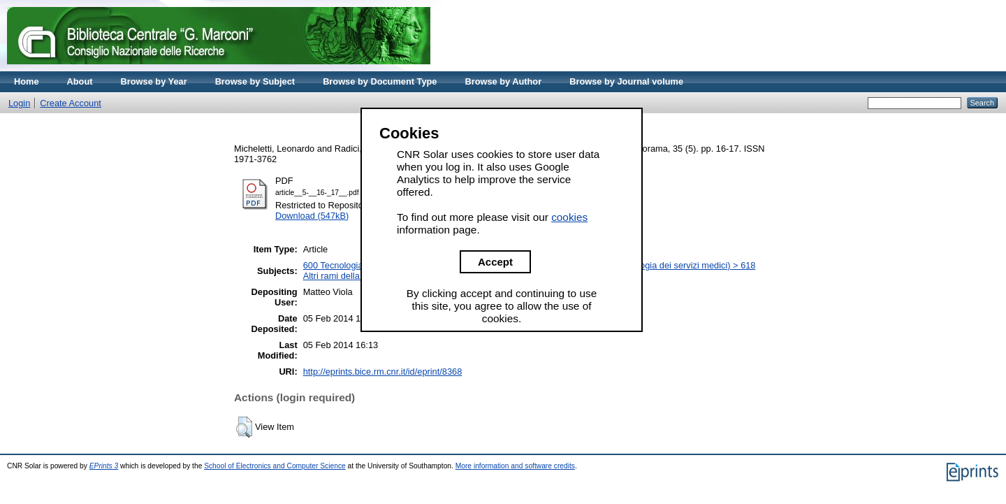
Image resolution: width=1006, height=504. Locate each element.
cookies (569, 217)
